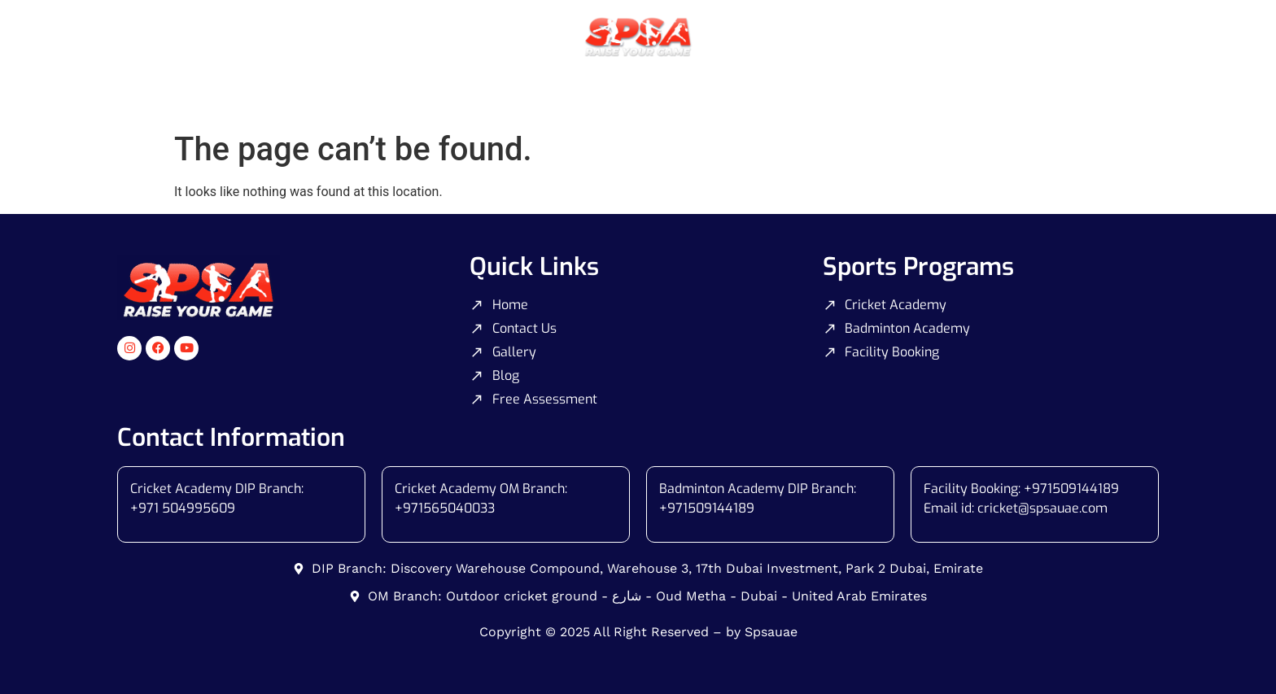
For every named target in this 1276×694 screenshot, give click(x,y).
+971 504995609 (182, 508)
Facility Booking (706, 92)
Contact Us (895, 92)
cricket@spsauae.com (1042, 508)
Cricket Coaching (414, 92)
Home (307, 92)
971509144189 (710, 508)
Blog (973, 92)
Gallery (808, 92)
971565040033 (449, 508)
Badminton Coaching (566, 92)
